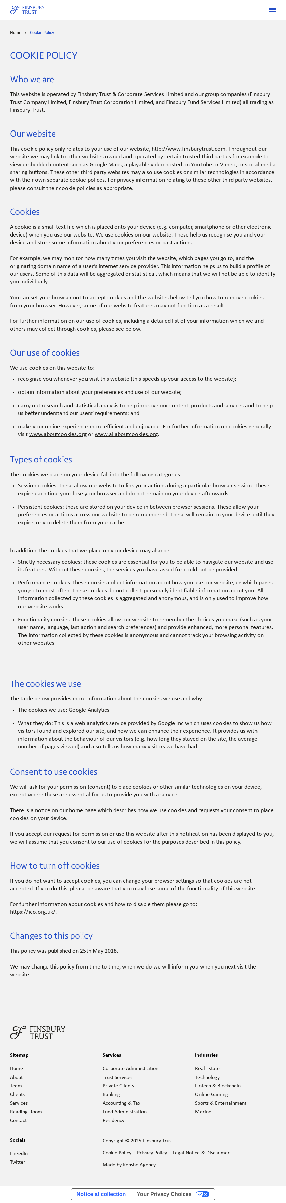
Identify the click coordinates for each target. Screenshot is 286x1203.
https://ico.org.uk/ (32, 912)
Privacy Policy (152, 1153)
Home (15, 32)
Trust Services (117, 1077)
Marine (203, 1112)
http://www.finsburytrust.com (188, 149)
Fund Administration (125, 1112)
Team (16, 1086)
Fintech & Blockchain (218, 1086)
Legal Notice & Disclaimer (201, 1153)
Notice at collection (101, 1194)
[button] (270, 10)
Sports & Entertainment (220, 1103)
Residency (113, 1120)
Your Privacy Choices (164, 1194)
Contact (18, 1120)
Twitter (17, 1162)
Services (19, 1103)
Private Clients (118, 1086)
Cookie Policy (42, 32)
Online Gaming (211, 1094)
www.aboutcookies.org (58, 434)
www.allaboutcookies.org (126, 434)
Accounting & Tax (121, 1103)
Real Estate (207, 1068)
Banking (111, 1094)
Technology (207, 1077)
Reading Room (26, 1112)
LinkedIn (19, 1153)
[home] (27, 10)
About (16, 1077)
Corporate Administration (130, 1068)
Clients (17, 1094)
